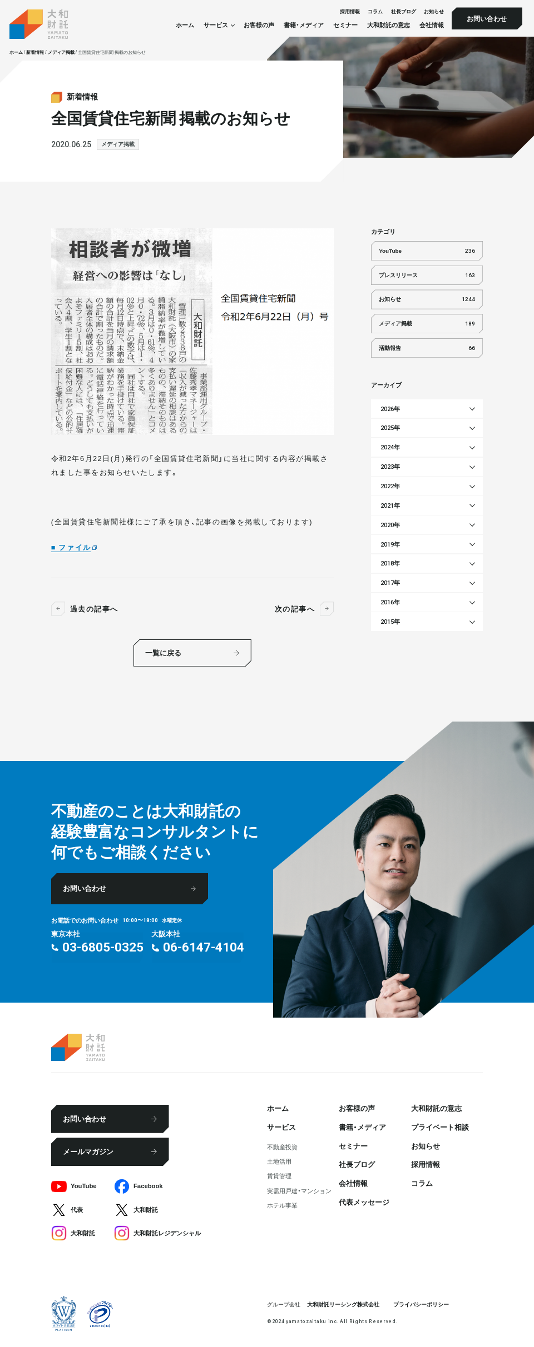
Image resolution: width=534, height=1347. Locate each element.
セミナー (345, 25)
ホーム (185, 25)
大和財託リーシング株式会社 (343, 1304)
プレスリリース (427, 275)
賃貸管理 (279, 1175)
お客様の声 (259, 25)
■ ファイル (71, 547)
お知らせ (434, 11)
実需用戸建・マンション (299, 1190)
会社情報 (431, 25)
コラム (375, 11)
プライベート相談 (440, 1126)
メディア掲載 (118, 144)
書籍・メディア (304, 25)
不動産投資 (282, 1146)
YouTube (427, 251)
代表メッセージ (364, 1201)
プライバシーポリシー (421, 1304)
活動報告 (427, 348)
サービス (281, 1126)
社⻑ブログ (403, 11)
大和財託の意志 (388, 25)
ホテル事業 (282, 1205)
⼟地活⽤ (279, 1161)
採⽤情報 (350, 11)
